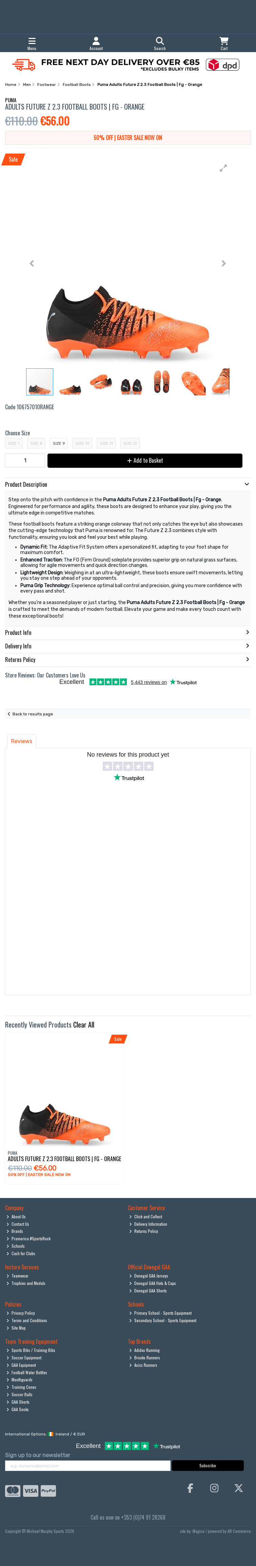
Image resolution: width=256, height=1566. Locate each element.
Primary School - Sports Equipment (160, 1313)
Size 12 (130, 443)
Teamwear (17, 1276)
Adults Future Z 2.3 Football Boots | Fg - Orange (64, 1159)
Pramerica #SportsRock (28, 1238)
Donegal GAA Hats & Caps (152, 1283)
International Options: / (45, 1434)
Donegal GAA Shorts (148, 1290)
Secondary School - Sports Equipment (162, 1320)
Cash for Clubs (20, 1253)
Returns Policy (143, 1231)
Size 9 (59, 443)
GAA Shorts (17, 1402)
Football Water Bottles (26, 1372)
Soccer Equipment (23, 1357)
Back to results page (33, 714)
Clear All (83, 1024)
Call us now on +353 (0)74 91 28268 (128, 1517)
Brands (14, 1231)
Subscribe (207, 1465)
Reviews (21, 741)
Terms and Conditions (26, 1320)
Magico (198, 1531)
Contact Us (17, 1224)
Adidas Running (144, 1350)
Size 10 (83, 443)
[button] (223, 168)
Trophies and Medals (25, 1283)
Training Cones (21, 1387)
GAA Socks (17, 1409)
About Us (16, 1216)
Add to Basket (145, 460)
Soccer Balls (19, 1394)
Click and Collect (145, 1216)
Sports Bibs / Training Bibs (30, 1350)
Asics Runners (143, 1365)
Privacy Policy (20, 1313)
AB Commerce (239, 1531)
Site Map (16, 1328)
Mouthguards (19, 1379)
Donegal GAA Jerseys (148, 1276)
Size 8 (36, 443)
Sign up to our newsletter (37, 1455)
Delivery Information (148, 1224)
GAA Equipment (21, 1365)
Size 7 (14, 443)
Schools (15, 1246)
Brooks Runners (144, 1357)
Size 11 (106, 443)
